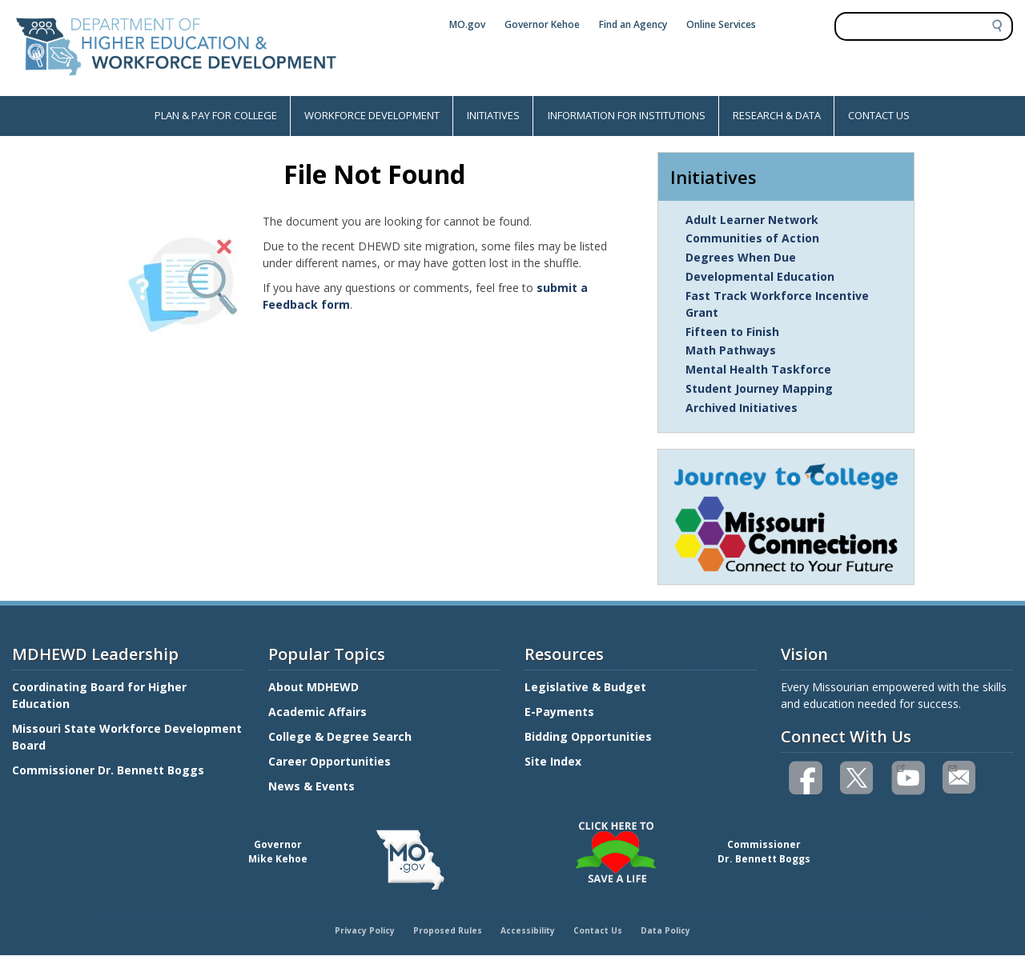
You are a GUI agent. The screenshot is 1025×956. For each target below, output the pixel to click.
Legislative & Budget (587, 686)
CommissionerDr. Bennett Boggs (764, 852)
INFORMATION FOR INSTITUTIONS (626, 115)
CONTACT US (879, 115)
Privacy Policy (365, 930)
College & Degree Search (341, 736)
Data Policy (665, 930)
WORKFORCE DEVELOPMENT (372, 115)
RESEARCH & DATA (777, 115)
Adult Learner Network (751, 219)
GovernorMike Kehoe (278, 852)
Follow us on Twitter (857, 778)
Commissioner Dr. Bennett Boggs (108, 770)
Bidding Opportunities (590, 736)
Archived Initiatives (741, 407)
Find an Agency (633, 24)
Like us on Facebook (806, 778)
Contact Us (597, 930)
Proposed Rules (447, 930)
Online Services (721, 24)
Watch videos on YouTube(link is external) (900, 766)
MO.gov (467, 24)
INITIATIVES (493, 115)
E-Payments (559, 711)
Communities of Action (752, 238)
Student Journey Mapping (759, 388)
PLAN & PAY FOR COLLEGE (216, 115)
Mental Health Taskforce (758, 369)
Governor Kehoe (542, 24)
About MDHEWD (313, 686)
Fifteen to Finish (732, 331)
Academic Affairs (319, 711)
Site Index (555, 761)
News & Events (311, 786)
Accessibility (527, 930)
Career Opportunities (329, 761)
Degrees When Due (740, 257)
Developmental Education (759, 276)
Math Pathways (730, 350)
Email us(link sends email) (952, 766)
